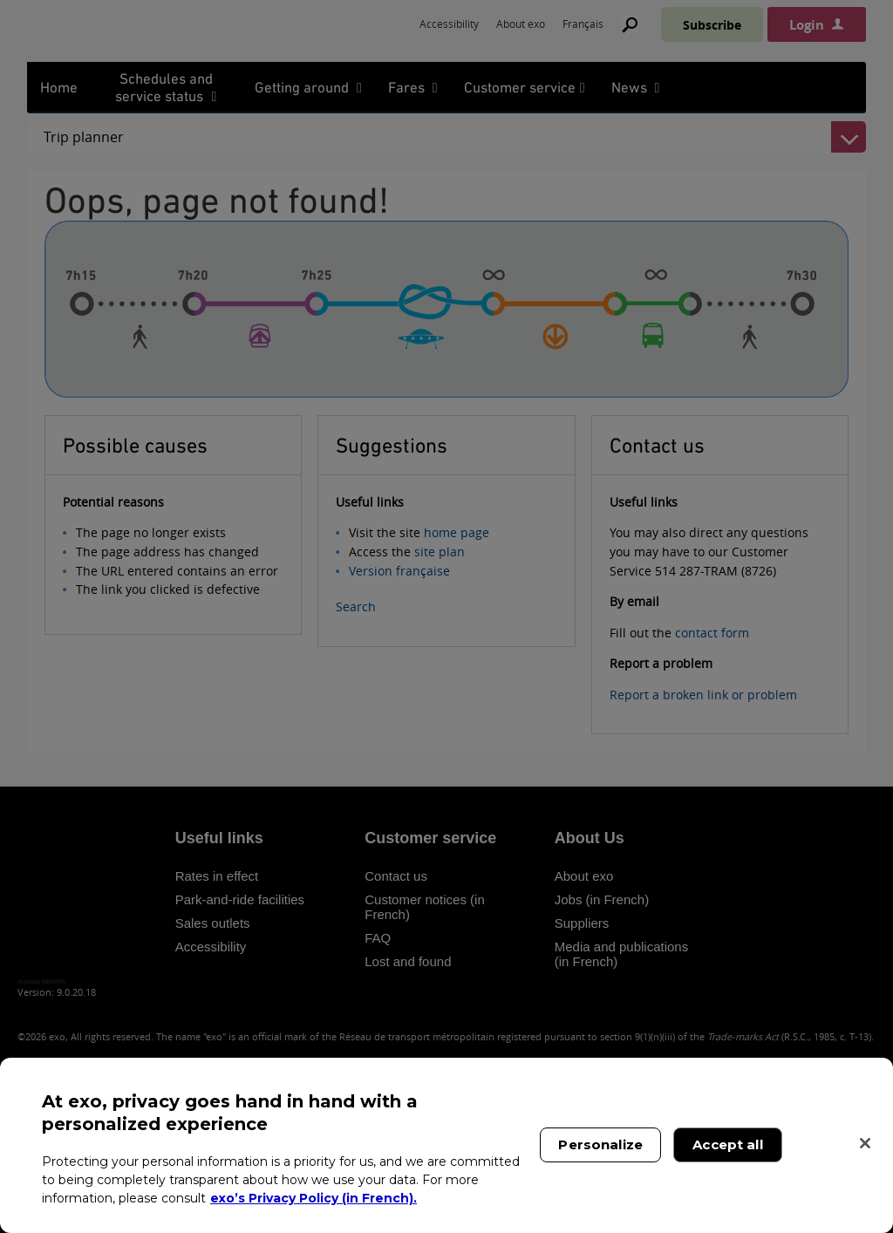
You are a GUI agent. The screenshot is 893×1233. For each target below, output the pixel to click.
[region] (446, 1145)
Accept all (727, 1144)
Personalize (600, 1144)
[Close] (865, 1143)
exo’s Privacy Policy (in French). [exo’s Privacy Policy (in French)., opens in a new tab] (313, 1198)
